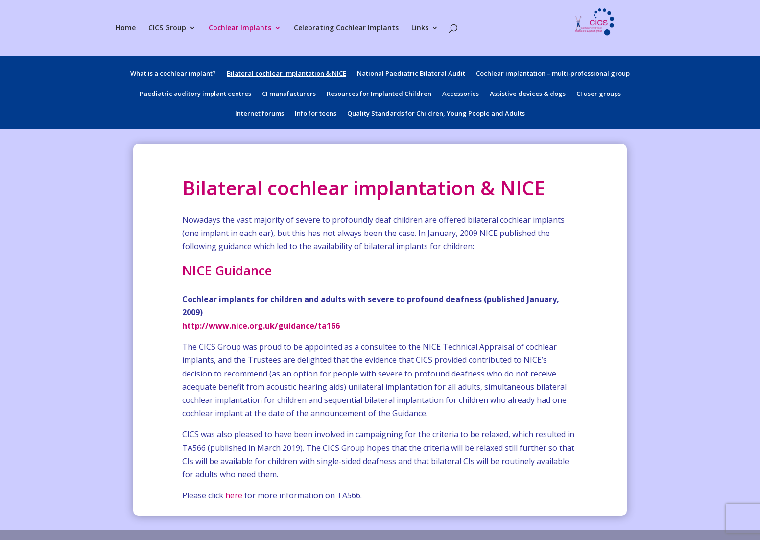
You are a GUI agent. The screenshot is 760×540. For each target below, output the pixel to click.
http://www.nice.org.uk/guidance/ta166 (261, 325)
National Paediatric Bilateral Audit (411, 75)
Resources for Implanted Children (379, 95)
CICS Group (167, 28)
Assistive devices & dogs (528, 95)
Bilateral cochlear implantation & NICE (286, 75)
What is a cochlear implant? (173, 75)
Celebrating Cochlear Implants (346, 28)
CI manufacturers (289, 95)
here (233, 495)
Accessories (460, 95)
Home (126, 28)
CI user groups (598, 95)
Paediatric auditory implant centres (195, 95)
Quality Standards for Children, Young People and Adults (436, 114)
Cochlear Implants (240, 28)
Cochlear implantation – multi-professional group (553, 75)
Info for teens (315, 114)
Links (419, 28)
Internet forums (259, 114)
